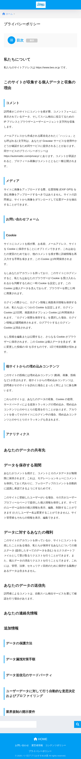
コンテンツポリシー (55, 745)
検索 (77, 724)
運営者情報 (37, 745)
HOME (40, 739)
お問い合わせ (22, 745)
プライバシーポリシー (40, 751)
